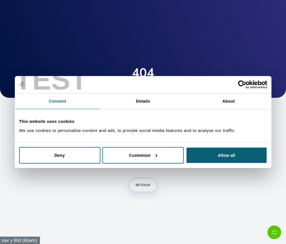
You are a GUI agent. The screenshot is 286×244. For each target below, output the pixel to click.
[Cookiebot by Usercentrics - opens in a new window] (242, 84)
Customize (143, 154)
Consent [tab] (57, 101)
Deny (59, 154)
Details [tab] (143, 101)
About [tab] (228, 101)
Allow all (226, 154)
